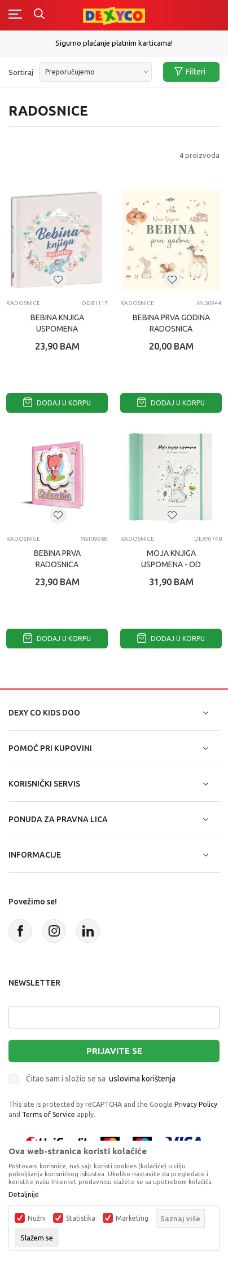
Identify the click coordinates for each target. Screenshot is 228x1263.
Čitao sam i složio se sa (101, 1079)
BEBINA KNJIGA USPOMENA (57, 323)
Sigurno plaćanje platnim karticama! (114, 43)
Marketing (132, 1218)
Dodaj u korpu (57, 403)
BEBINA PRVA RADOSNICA (57, 559)
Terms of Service (48, 1114)
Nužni (37, 1218)
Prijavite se (114, 1051)
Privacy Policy (195, 1104)
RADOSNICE (23, 303)
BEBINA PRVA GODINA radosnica (171, 323)
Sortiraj (20, 72)
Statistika (80, 1218)
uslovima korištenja (142, 1078)
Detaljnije (23, 1194)
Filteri (189, 72)
